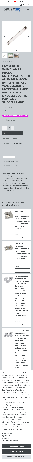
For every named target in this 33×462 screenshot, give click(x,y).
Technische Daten (10, 161)
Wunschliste (10, 139)
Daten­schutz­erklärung (16, 429)
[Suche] (28, 1)
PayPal (7, 436)
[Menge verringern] (12, 128)
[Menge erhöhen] (9, 128)
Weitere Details (10, 166)
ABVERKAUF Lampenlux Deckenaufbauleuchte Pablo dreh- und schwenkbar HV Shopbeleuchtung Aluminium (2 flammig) (22, 252)
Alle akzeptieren (16, 446)
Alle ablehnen (16, 451)
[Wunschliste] (15, 4)
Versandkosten (18, 143)
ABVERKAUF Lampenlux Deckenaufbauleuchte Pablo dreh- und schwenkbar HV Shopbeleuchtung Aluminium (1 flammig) (22, 220)
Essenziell (8, 433)
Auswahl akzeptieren (16, 457)
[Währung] (21, 1)
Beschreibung (9, 157)
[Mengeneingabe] (4, 128)
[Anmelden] (8, 1)
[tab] (9, 157)
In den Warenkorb (13, 133)
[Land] (15, 1)
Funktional (9, 438)
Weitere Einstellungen (10, 441)
